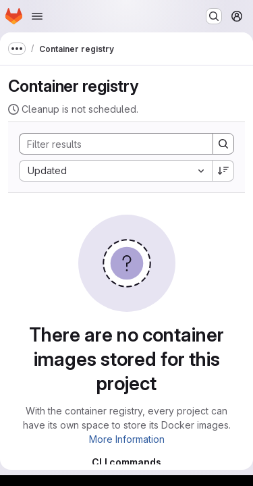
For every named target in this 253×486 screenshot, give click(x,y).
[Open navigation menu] (37, 16)
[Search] (109, 144)
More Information (127, 439)
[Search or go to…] (214, 16)
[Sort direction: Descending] (223, 171)
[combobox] (115, 171)
